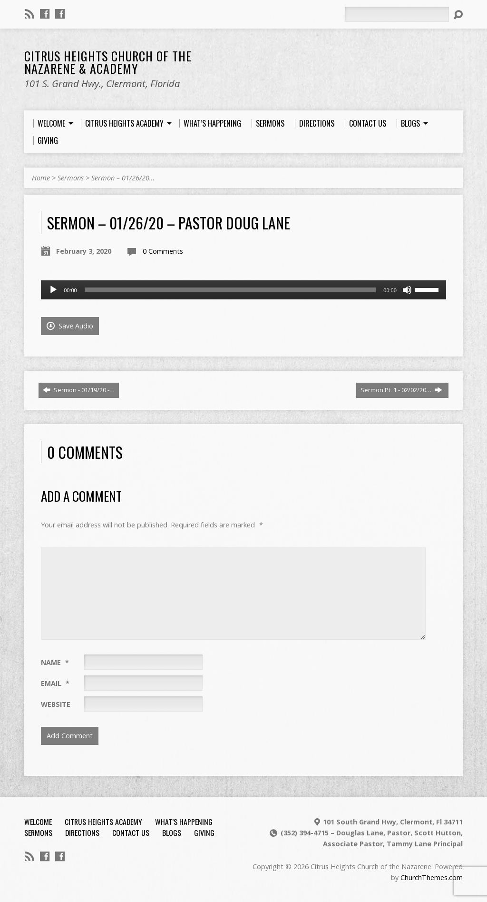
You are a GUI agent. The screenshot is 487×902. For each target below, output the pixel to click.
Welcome (38, 821)
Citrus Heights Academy (103, 821)
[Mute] (407, 290)
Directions (82, 832)
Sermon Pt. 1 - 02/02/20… (401, 390)
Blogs (171, 832)
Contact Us (130, 832)
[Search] (396, 14)
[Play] (53, 290)
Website (55, 704)
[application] (243, 289)
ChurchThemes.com (431, 877)
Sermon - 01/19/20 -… (79, 390)
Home (41, 177)
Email (55, 683)
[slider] (230, 289)
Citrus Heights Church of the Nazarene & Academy (108, 62)
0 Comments (163, 251)
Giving (204, 832)
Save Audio (70, 325)
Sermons (71, 177)
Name (55, 662)
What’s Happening (184, 821)
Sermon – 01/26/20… (123, 177)
